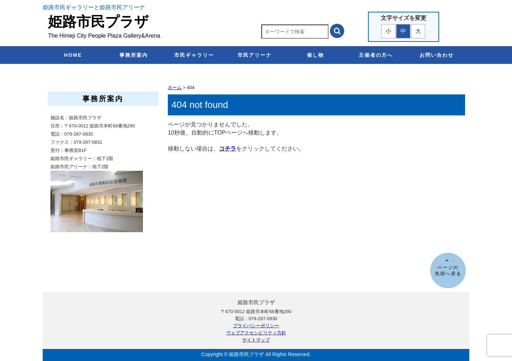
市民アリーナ (255, 55)
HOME (73, 55)
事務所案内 (133, 55)
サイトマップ (256, 340)
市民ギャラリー (194, 55)
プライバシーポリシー (256, 325)
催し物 (315, 55)
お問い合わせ (437, 55)
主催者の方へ (376, 55)
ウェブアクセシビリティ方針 (256, 332)
